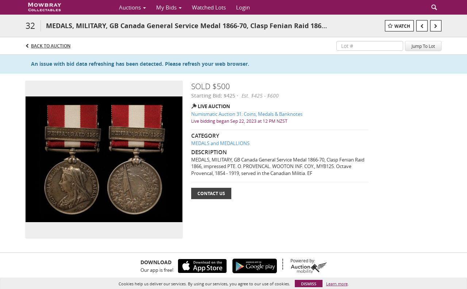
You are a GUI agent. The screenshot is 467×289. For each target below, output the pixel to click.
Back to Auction (50, 46)
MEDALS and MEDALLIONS (220, 143)
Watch (402, 26)
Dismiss (308, 283)
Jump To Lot (423, 46)
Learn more (337, 283)
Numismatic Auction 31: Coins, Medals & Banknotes (246, 114)
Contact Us (211, 193)
